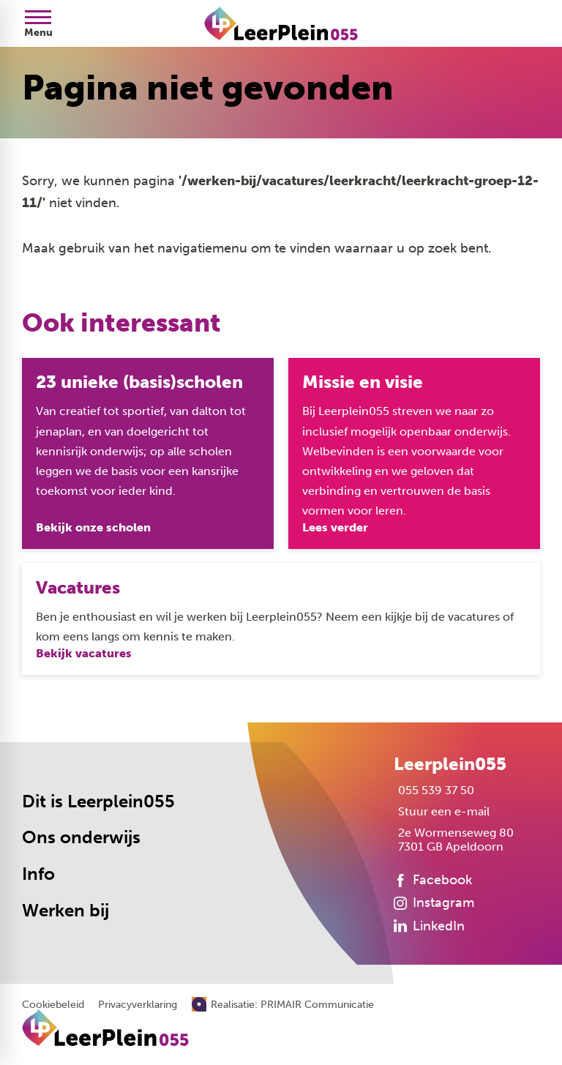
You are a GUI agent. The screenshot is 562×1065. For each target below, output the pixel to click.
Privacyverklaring (137, 1005)
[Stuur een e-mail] (442, 811)
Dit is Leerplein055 (98, 801)
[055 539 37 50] (434, 790)
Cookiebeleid (53, 1005)
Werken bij (65, 910)
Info (38, 874)
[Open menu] (38, 23)
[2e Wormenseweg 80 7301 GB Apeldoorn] (454, 839)
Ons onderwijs (81, 837)
